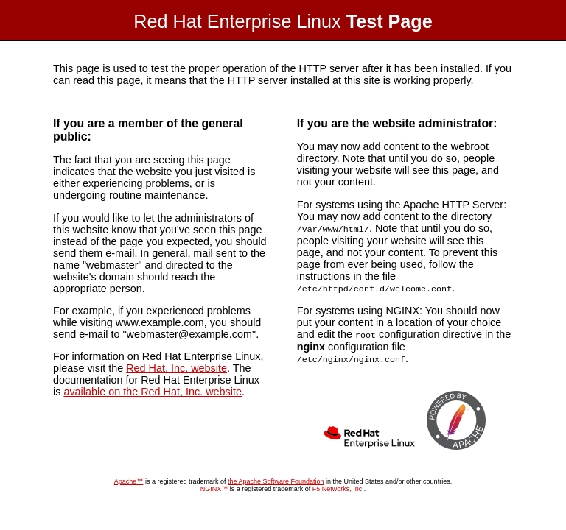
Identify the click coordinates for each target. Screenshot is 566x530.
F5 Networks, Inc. (338, 486)
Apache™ (129, 478)
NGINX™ (214, 486)
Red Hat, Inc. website (176, 368)
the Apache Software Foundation (276, 478)
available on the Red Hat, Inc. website (152, 392)
